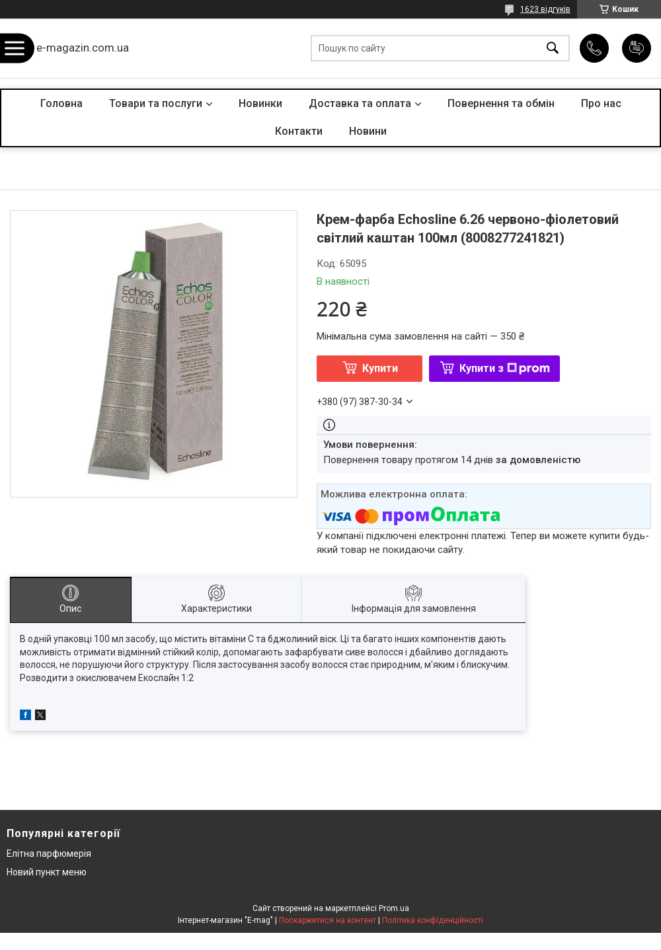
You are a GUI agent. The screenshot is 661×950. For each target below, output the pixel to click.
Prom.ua (394, 908)
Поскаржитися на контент (327, 920)
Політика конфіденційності (432, 920)
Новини (368, 131)
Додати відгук (636, 48)
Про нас (601, 103)
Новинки (260, 103)
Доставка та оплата (360, 103)
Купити (380, 368)
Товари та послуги (155, 103)
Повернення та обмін (501, 103)
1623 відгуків (545, 9)
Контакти (299, 131)
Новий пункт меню (47, 872)
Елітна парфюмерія (49, 853)
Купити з (504, 368)
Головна (61, 103)
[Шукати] (552, 48)
